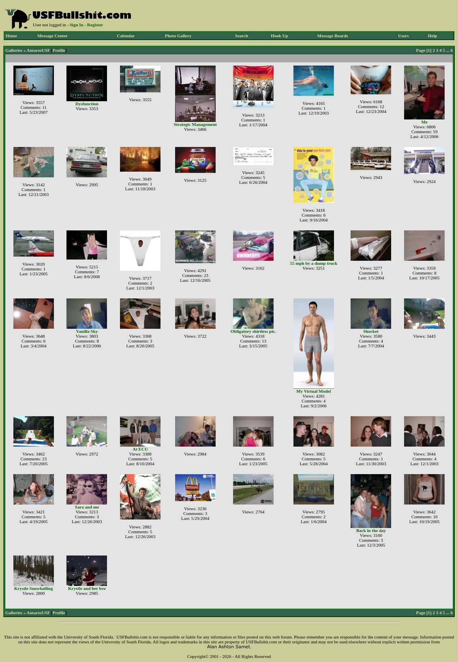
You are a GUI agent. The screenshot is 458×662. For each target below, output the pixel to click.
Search (241, 35)
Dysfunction (86, 103)
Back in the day (371, 530)
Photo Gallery (178, 35)
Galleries (13, 50)
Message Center (52, 35)
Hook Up (279, 35)
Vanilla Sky (87, 331)
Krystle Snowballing (33, 588)
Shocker (371, 331)
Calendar (126, 35)
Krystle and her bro (87, 588)
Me (425, 121)
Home (11, 35)
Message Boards (332, 35)
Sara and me (87, 506)
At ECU (140, 449)
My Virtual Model (313, 391)
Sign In (76, 24)
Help (432, 35)
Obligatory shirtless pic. (253, 331)
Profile (58, 50)
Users (403, 35)
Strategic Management (195, 124)
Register (95, 24)
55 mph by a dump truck (313, 263)
